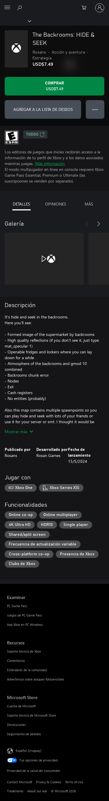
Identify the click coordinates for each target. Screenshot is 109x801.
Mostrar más (19, 431)
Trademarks (15, 791)
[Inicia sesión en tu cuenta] (100, 8)
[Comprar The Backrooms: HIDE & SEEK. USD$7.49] (54, 86)
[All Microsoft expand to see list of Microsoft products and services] (7, 8)
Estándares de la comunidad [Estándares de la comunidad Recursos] (27, 670)
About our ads (37, 791)
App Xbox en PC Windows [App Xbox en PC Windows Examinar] (25, 624)
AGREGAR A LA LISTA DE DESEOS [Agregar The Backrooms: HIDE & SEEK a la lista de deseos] (43, 109)
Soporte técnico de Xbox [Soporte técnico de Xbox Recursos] (24, 651)
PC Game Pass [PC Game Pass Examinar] (17, 606)
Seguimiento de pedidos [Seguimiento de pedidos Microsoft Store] (24, 734)
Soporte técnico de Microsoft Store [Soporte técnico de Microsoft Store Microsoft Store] (31, 715)
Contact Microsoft (19, 782)
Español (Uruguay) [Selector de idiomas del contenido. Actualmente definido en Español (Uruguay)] (28, 750)
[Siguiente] (98, 224)
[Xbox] (15, 21)
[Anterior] (87, 224)
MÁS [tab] (89, 204)
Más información (50, 163)
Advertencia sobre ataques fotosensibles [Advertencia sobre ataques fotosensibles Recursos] (35, 679)
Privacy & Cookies (48, 782)
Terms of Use (74, 782)
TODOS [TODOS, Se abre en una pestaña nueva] (35, 134)
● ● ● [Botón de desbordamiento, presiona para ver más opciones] (95, 109)
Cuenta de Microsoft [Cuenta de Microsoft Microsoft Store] (21, 706)
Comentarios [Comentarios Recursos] (16, 660)
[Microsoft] (54, 4)
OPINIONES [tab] (55, 204)
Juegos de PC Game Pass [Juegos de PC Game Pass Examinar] (24, 615)
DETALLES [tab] (21, 204)
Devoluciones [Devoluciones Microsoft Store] (16, 724)
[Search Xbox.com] (20, 7)
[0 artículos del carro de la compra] (86, 8)
